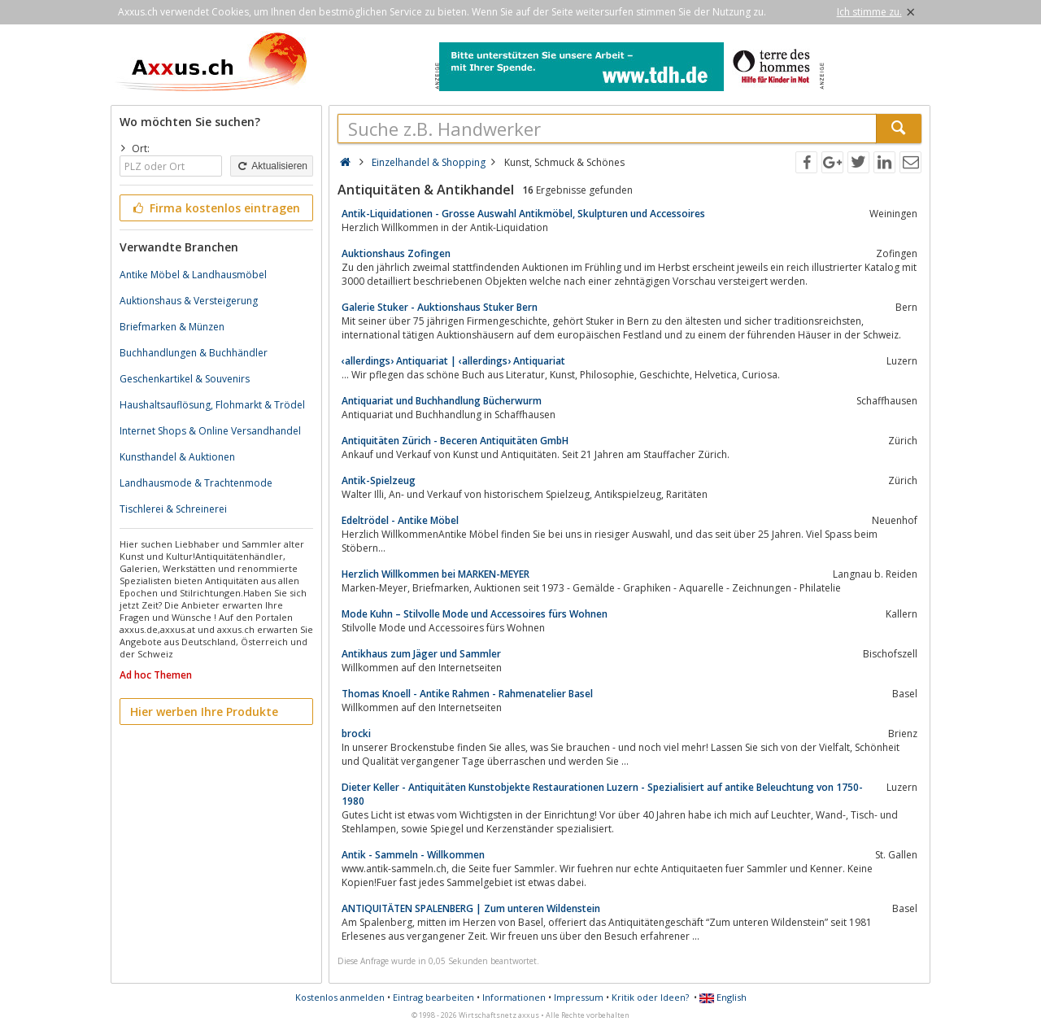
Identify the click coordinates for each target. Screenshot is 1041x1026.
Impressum (578, 997)
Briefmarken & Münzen (172, 327)
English (723, 997)
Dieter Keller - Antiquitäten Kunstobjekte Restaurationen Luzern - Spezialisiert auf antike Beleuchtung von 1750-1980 (602, 794)
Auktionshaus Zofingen (396, 253)
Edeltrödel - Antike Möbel (400, 520)
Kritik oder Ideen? (650, 997)
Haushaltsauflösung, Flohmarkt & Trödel (212, 405)
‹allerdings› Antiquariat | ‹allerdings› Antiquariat (453, 361)
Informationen (514, 997)
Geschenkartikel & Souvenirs (185, 379)
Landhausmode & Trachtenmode (196, 483)
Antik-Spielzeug (379, 480)
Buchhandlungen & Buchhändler (194, 353)
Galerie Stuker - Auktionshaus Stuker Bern (440, 307)
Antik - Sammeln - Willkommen (413, 855)
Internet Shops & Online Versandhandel (210, 431)
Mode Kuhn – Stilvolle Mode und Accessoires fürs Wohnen (475, 614)
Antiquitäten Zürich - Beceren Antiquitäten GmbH (455, 441)
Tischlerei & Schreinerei (173, 509)
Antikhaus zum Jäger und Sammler (421, 654)
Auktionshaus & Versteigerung (189, 301)
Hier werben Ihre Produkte (204, 711)
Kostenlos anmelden (340, 997)
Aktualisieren (271, 166)
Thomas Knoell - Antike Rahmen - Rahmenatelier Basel (467, 694)
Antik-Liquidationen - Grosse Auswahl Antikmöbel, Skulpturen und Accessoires (523, 213)
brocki (356, 733)
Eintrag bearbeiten (433, 997)
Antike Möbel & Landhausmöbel (193, 275)
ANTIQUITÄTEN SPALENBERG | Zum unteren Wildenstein (471, 908)
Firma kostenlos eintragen (215, 208)
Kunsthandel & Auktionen (177, 457)
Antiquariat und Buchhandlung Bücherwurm (442, 401)
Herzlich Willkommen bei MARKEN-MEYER (435, 574)
